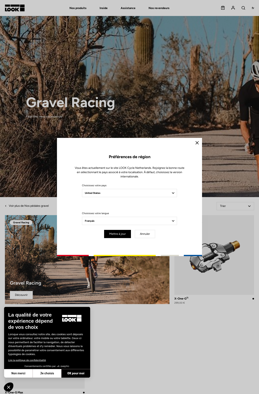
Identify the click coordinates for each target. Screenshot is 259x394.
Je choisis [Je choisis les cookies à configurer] (47, 373)
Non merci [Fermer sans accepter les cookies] (18, 373)
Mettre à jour (117, 234)
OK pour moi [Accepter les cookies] (75, 373)
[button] (9, 387)
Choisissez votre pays (94, 185)
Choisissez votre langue (95, 213)
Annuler (145, 234)
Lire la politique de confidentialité (27, 360)
